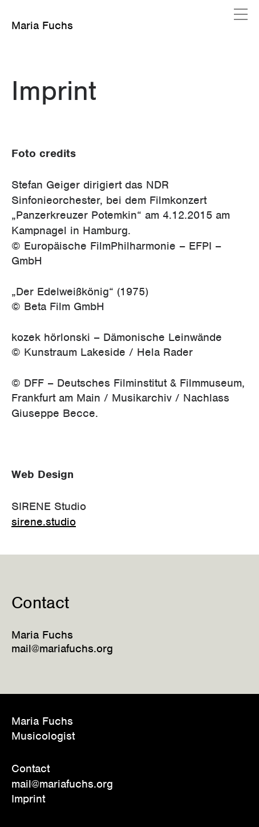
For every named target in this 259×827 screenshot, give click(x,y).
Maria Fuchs (42, 25)
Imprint (28, 799)
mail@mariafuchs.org (62, 784)
